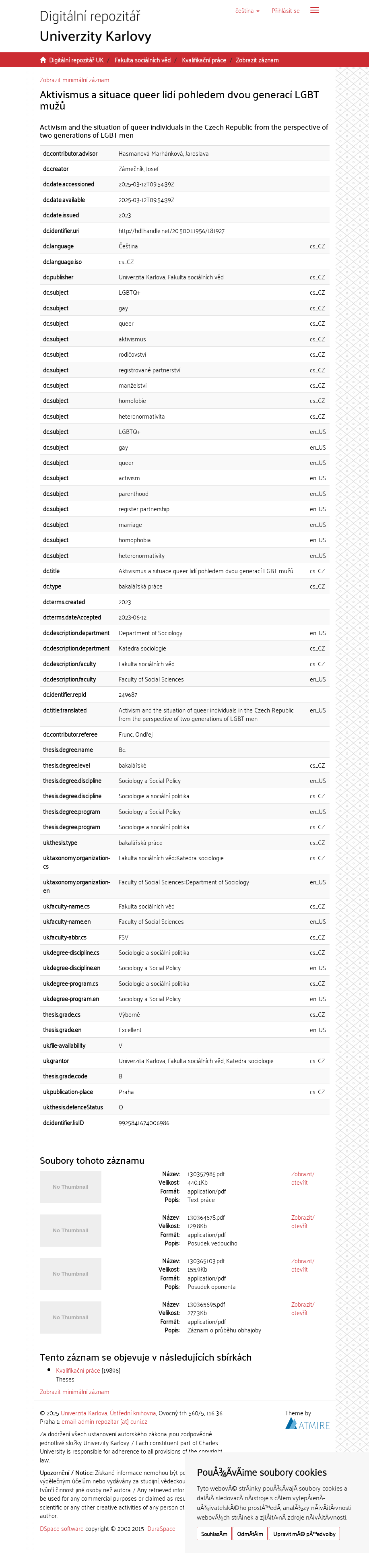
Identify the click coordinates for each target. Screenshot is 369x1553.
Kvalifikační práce (204, 59)
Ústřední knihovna (133, 1412)
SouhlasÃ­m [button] (214, 1533)
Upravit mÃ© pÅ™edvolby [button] (304, 1533)
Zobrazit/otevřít (303, 1177)
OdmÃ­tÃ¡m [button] (250, 1533)
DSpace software (62, 1528)
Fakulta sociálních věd (143, 59)
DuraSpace (161, 1528)
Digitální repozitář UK (76, 59)
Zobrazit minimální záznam (74, 79)
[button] (247, 10)
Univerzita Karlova (84, 1412)
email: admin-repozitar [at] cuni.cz (104, 1421)
